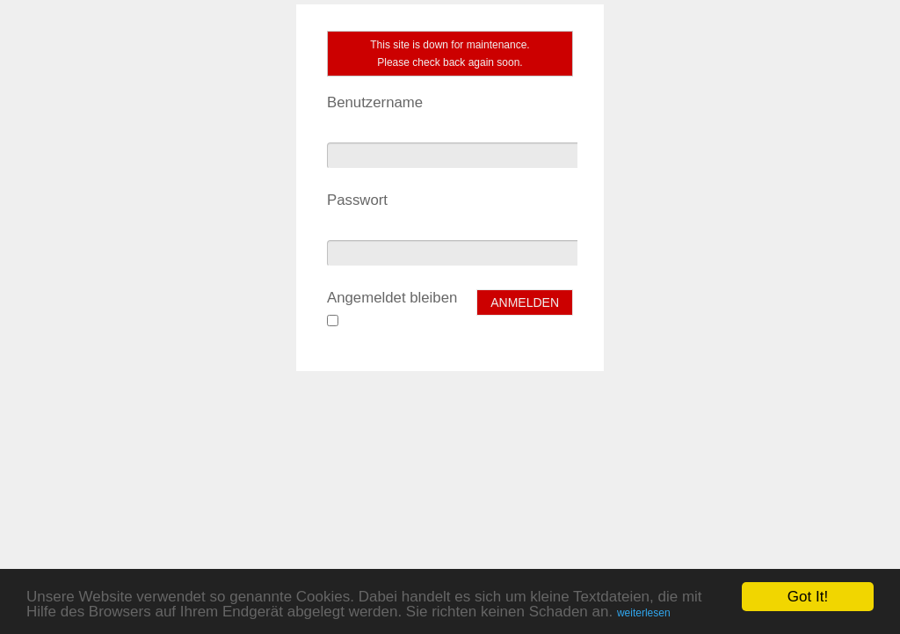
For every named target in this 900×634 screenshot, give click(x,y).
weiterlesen (644, 613)
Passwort (357, 200)
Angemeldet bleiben (392, 297)
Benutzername (375, 102)
